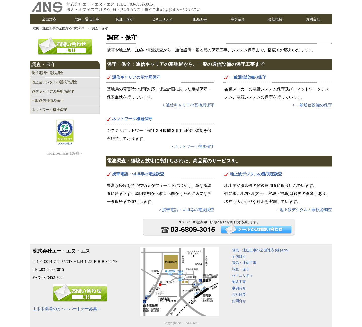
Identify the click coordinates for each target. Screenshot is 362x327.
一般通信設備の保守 (248, 77)
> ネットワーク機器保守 (192, 146)
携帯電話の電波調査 (47, 73)
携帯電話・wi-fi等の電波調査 (138, 174)
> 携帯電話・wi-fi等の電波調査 (186, 210)
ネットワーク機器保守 (132, 119)
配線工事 (239, 282)
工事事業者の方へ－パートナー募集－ (67, 309)
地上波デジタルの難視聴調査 (256, 174)
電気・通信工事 (244, 263)
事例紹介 (239, 288)
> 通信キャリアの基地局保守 (188, 105)
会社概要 (239, 294)
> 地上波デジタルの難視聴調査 (304, 210)
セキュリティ (242, 275)
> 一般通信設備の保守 (312, 105)
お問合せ (239, 301)
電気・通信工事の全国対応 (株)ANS (58, 28)
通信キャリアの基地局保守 (136, 77)
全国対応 (239, 256)
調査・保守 (100, 28)
